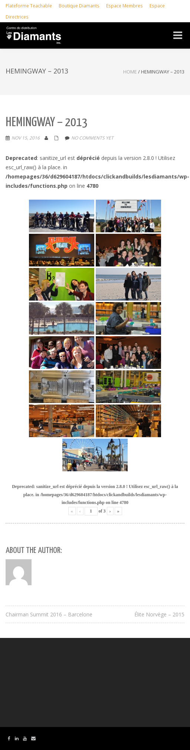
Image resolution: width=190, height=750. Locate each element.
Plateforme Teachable (29, 6)
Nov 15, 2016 (26, 138)
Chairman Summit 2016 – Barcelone (49, 614)
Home (130, 71)
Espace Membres (124, 6)
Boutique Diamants (79, 6)
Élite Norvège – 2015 (159, 614)
